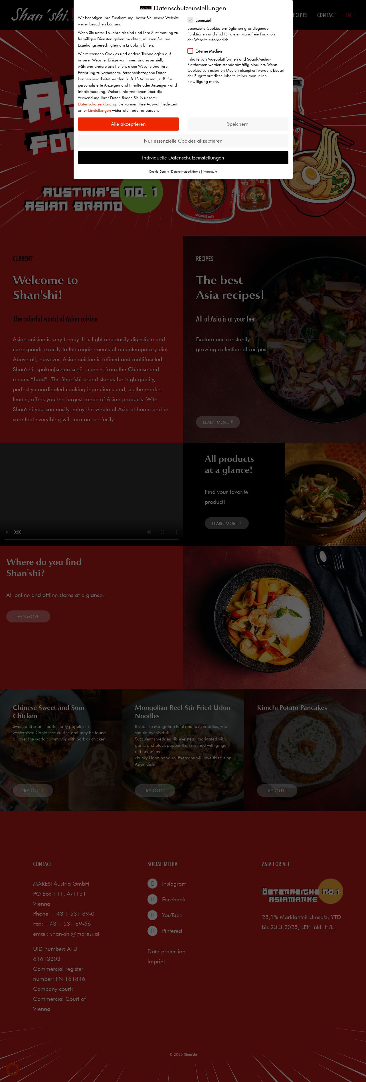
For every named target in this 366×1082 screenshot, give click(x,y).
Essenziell (201, 20)
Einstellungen (99, 110)
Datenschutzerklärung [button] (185, 171)
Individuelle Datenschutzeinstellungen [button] (183, 157)
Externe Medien (206, 51)
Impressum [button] (210, 171)
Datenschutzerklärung (97, 104)
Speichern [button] (237, 124)
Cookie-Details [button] (159, 171)
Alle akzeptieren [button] (128, 124)
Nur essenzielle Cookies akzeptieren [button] (183, 140)
